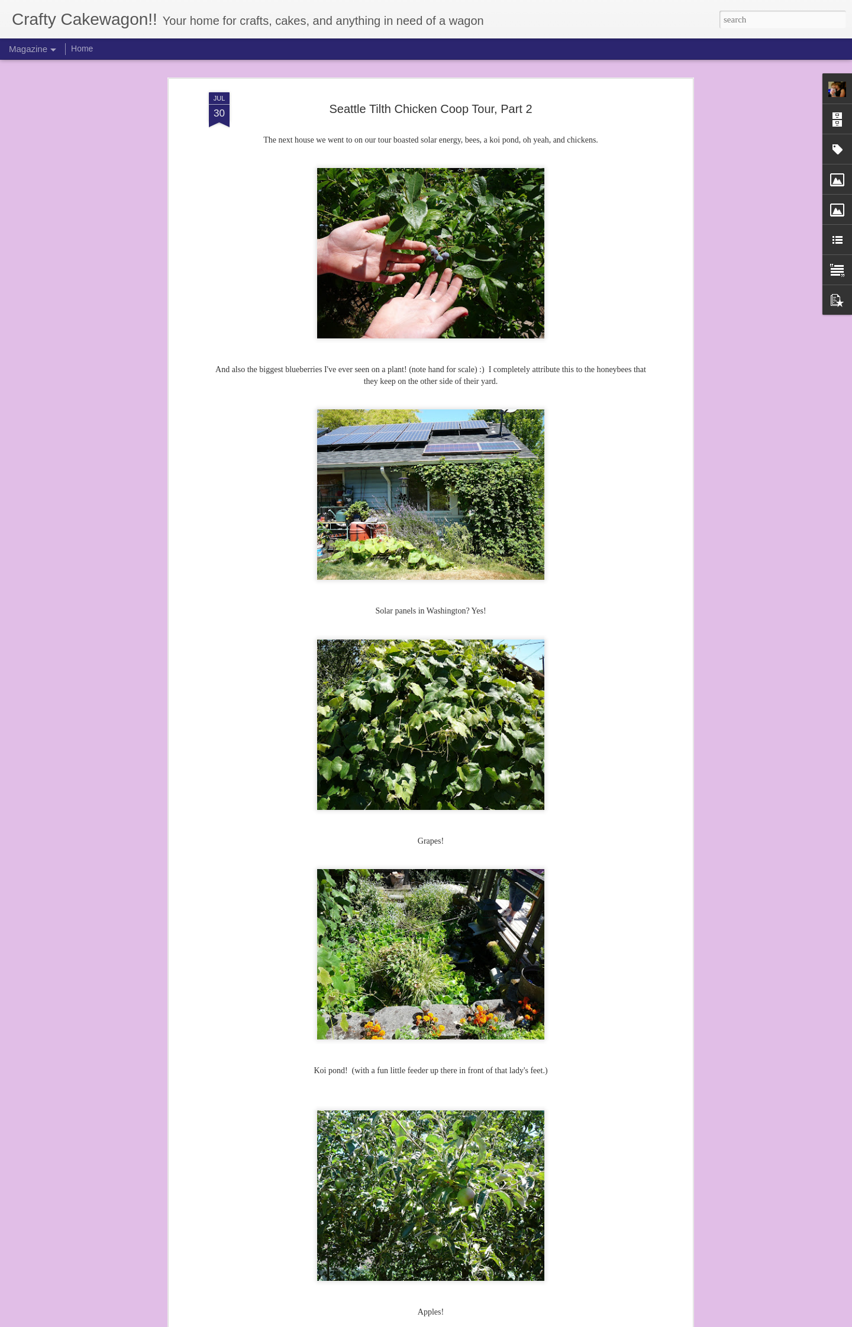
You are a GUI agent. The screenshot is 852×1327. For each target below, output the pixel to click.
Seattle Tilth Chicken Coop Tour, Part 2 (430, 108)
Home (82, 48)
